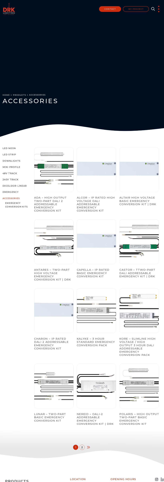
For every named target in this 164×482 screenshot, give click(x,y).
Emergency (11, 192)
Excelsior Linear (15, 186)
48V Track (10, 173)
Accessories (11, 198)
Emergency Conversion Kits (16, 205)
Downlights (11, 161)
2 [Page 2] (82, 447)
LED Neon (9, 148)
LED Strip (9, 154)
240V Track (10, 179)
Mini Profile (11, 167)
